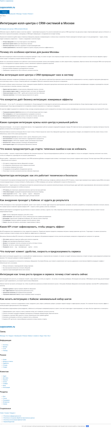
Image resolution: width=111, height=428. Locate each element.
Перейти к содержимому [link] (6, 1)
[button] (55, 17)
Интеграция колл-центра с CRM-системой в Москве (14, 29)
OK (87, 426)
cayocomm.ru (7, 7)
